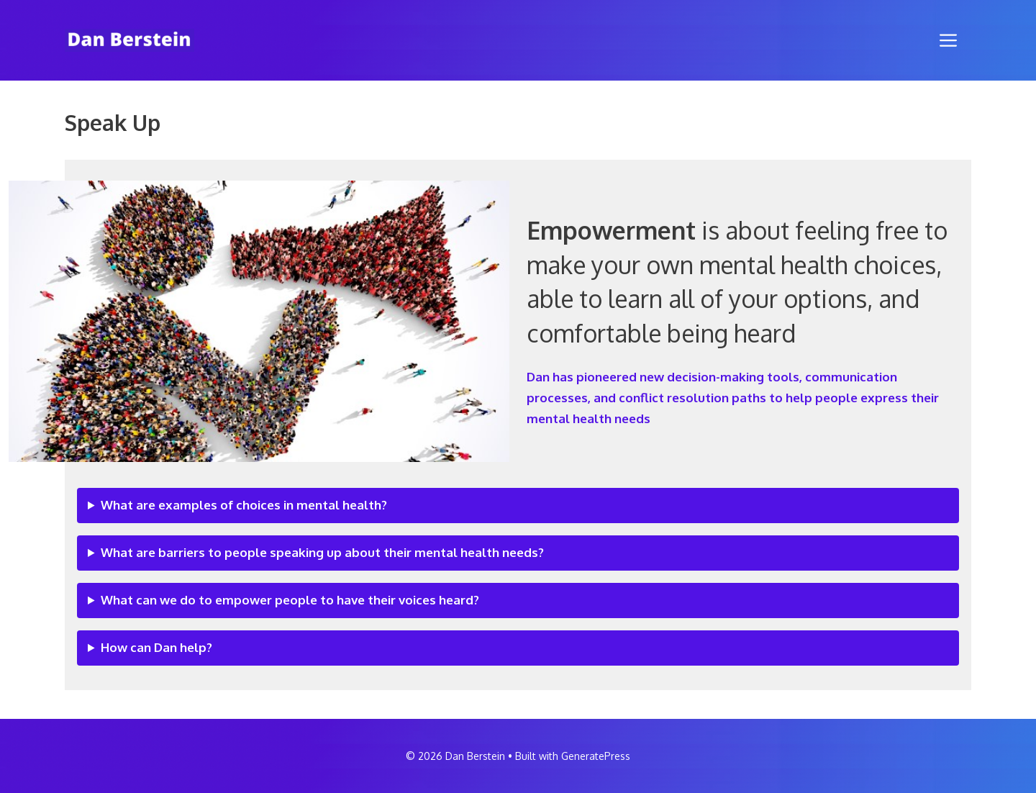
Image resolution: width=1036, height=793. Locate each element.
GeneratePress (595, 756)
